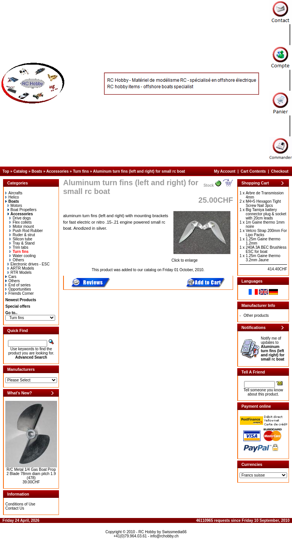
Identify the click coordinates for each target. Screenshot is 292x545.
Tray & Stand (22, 243)
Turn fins (81, 171)
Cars (10, 277)
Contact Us (14, 508)
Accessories (57, 171)
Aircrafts (13, 193)
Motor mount (22, 226)
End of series (17, 285)
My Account (224, 171)
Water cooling (23, 256)
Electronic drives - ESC (29, 264)
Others (17, 260)
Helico (12, 197)
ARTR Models (21, 268)
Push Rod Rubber (26, 231)
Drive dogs (20, 218)
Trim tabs (19, 247)
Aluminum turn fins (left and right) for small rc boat (139, 171)
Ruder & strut (22, 235)
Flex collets (21, 222)
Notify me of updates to (272, 348)
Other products (256, 315)
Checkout (280, 171)
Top (6, 171)
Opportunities (18, 289)
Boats (37, 171)
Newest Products (20, 300)
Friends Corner (19, 293)
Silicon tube (21, 239)
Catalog (20, 171)
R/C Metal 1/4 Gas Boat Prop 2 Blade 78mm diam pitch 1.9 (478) (31, 473)
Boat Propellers (22, 210)
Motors (15, 205)
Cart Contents (253, 171)
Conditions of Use (20, 504)
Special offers (17, 306)
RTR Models (20, 272)
